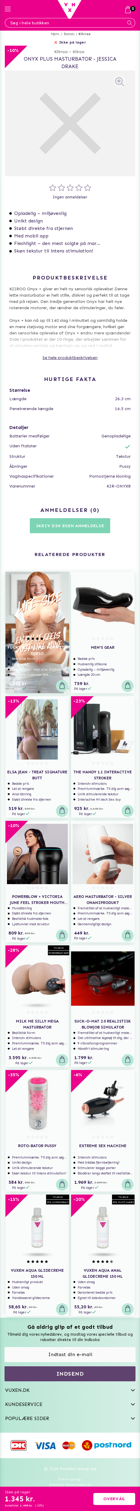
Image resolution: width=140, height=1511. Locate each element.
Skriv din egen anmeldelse (70, 525)
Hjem (55, 34)
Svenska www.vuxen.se (70, 1484)
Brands (69, 34)
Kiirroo (85, 34)
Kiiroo (79, 51)
